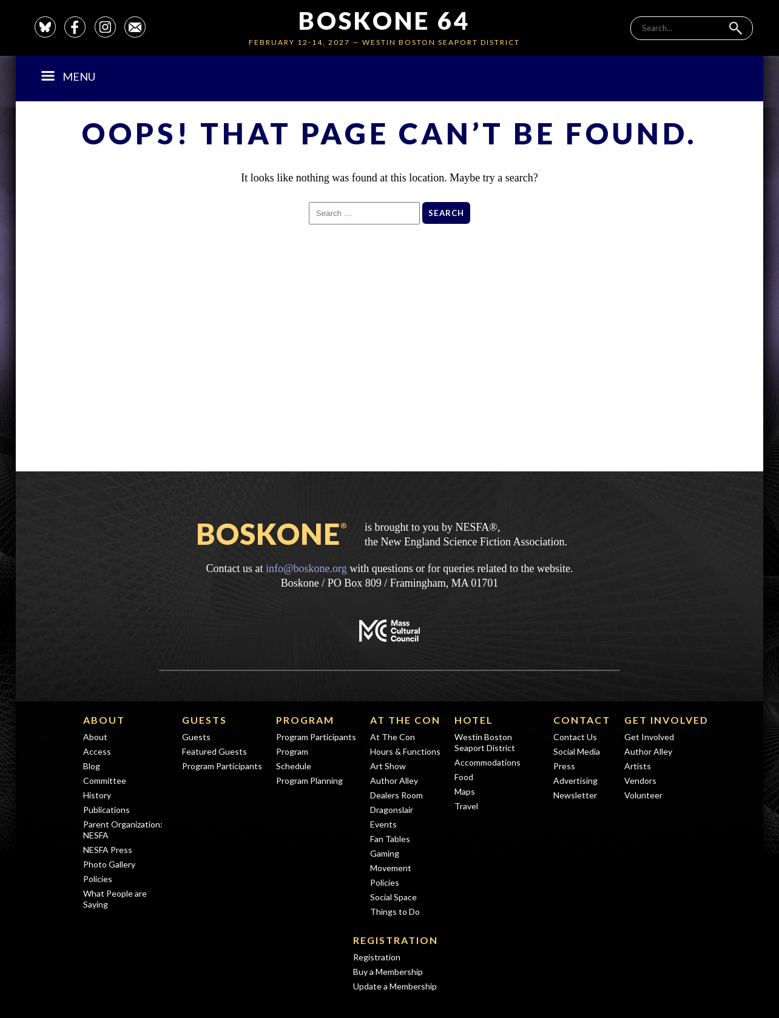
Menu (68, 76)
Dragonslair (391, 809)
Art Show (388, 766)
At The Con (405, 720)
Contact (581, 720)
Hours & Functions (405, 751)
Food (463, 777)
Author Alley (394, 780)
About (104, 720)
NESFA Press (107, 849)
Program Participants (222, 766)
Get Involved (666, 720)
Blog (91, 766)
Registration (395, 940)
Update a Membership (395, 986)
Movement (390, 868)
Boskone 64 (384, 20)
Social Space (393, 897)
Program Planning (309, 780)
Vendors (640, 780)
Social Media (576, 751)
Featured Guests (214, 751)
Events (383, 824)
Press (564, 766)
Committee (104, 780)
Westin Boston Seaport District (484, 742)
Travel (466, 806)
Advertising (575, 780)
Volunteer (643, 795)
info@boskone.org (306, 568)
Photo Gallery (109, 864)
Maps (464, 791)
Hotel (473, 720)
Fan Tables (390, 839)
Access (97, 751)
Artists (637, 766)
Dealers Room (396, 795)
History (97, 795)
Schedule (293, 766)
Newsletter (575, 795)
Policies (97, 879)
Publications (106, 809)
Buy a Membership (388, 971)
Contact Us (575, 737)
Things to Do (395, 911)
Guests (204, 720)
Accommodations (487, 762)
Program (305, 720)
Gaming (384, 853)
